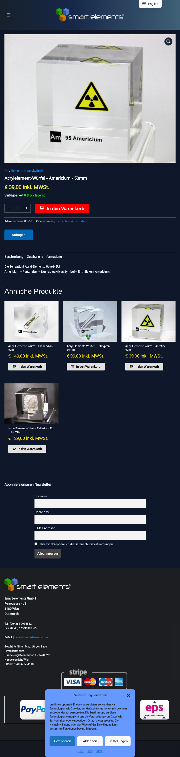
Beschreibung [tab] (13, 257)
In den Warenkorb (65, 208)
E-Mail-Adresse (44, 528)
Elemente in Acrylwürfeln (27, 171)
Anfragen (18, 235)
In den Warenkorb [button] (30, 366)
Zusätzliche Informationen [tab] (45, 257)
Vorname (40, 496)
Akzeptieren (62, 741)
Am (6, 171)
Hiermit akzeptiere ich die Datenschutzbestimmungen (73, 544)
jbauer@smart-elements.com (30, 637)
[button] (128, 695)
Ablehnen (90, 741)
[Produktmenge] (17, 208)
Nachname (42, 512)
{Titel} (80, 751)
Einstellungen (118, 741)
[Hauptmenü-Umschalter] (8, 15)
